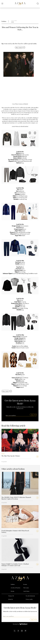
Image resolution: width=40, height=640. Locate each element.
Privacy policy (29, 599)
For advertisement (30, 596)
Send (32, 414)
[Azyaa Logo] (20, 578)
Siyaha (12, 591)
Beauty (25, 584)
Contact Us (11, 596)
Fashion (4, 21)
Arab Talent (26, 591)
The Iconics (26, 587)
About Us (10, 599)
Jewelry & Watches (15, 587)
